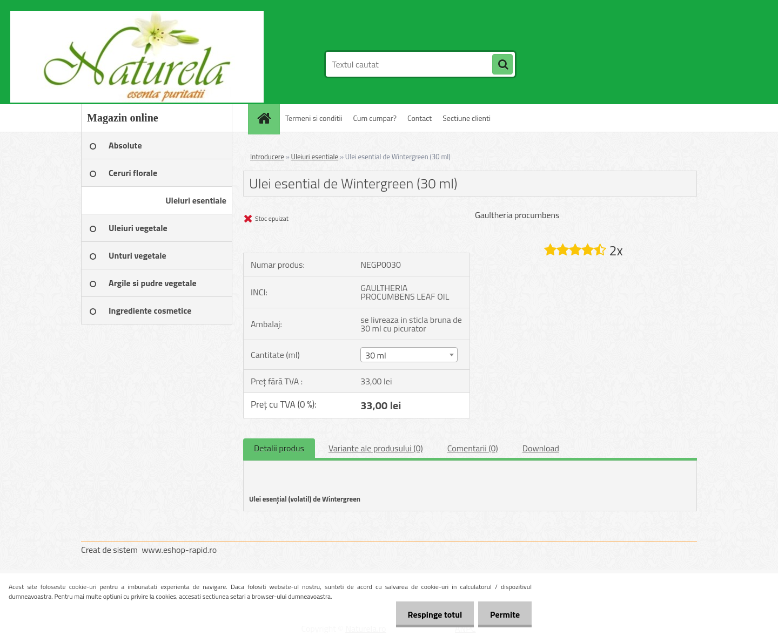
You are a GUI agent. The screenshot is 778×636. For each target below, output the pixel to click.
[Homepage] (267, 118)
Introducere (267, 156)
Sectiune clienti (466, 118)
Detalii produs (279, 448)
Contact (419, 118)
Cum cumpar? (375, 118)
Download (540, 448)
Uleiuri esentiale (315, 156)
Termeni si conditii (314, 118)
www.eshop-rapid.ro (179, 549)
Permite (503, 614)
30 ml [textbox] (375, 355)
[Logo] (155, 64)
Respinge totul (430, 614)
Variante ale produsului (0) (375, 448)
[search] (502, 65)
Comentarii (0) (472, 448)
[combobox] (408, 354)
